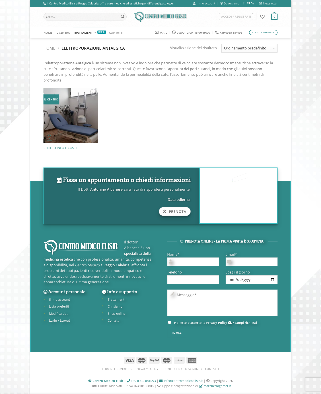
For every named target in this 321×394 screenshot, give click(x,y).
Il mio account (204, 3)
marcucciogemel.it (215, 386)
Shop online (117, 313)
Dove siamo (229, 3)
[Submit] (122, 16)
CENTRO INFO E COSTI (60, 148)
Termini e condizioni (117, 369)
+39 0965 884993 (141, 381)
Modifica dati (58, 313)
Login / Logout (59, 320)
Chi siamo (115, 306)
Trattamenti (84, 32)
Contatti (116, 33)
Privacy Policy (218, 323)
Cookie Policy (171, 369)
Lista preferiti (59, 306)
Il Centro (63, 33)
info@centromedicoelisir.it (181, 381)
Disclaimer (193, 369)
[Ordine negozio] (249, 48)
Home (47, 33)
